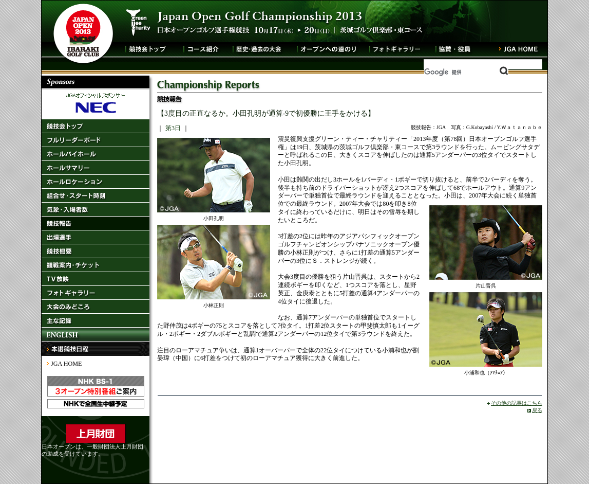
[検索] (466, 72)
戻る (537, 410)
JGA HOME (66, 363)
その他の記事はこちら (516, 403)
